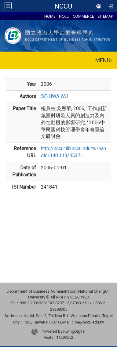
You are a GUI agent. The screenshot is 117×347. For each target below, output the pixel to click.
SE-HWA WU (54, 96)
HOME (50, 16)
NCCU (63, 6)
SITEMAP (105, 16)
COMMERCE (83, 16)
